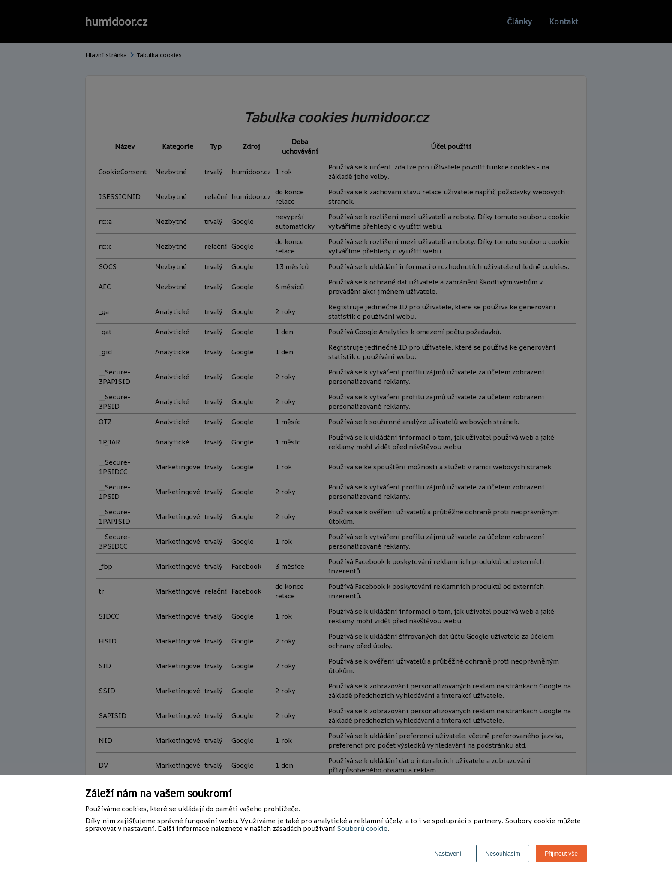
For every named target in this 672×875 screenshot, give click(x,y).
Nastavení (447, 853)
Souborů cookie (362, 828)
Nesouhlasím (502, 853)
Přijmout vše (561, 853)
